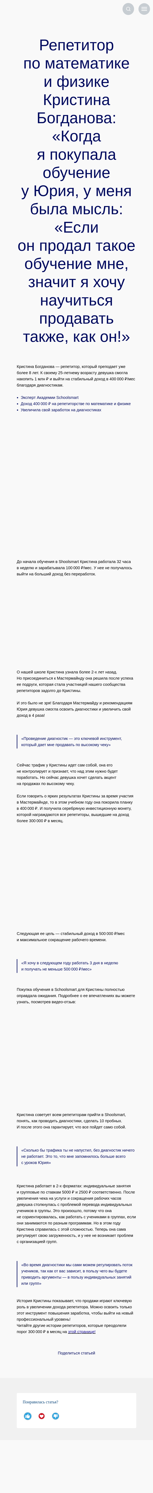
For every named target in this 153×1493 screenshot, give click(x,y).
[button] (128, 8)
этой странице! (82, 1331)
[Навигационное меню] (144, 9)
